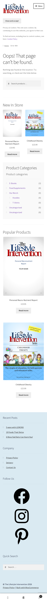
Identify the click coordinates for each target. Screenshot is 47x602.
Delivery (9, 462)
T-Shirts (16, 202)
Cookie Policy (12, 39)
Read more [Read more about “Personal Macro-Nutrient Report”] (12, 154)
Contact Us (11, 467)
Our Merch (13, 193)
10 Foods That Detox (15, 432)
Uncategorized (15, 212)
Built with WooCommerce (27, 587)
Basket (36, 596)
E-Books (13, 183)
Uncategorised (15, 207)
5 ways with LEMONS (15, 427)
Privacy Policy (12, 457)
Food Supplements (17, 188)
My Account (8, 597)
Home (6, 46)
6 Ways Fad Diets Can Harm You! (19, 437)
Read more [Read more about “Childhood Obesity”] (34, 151)
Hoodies (16, 197)
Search (23, 597)
